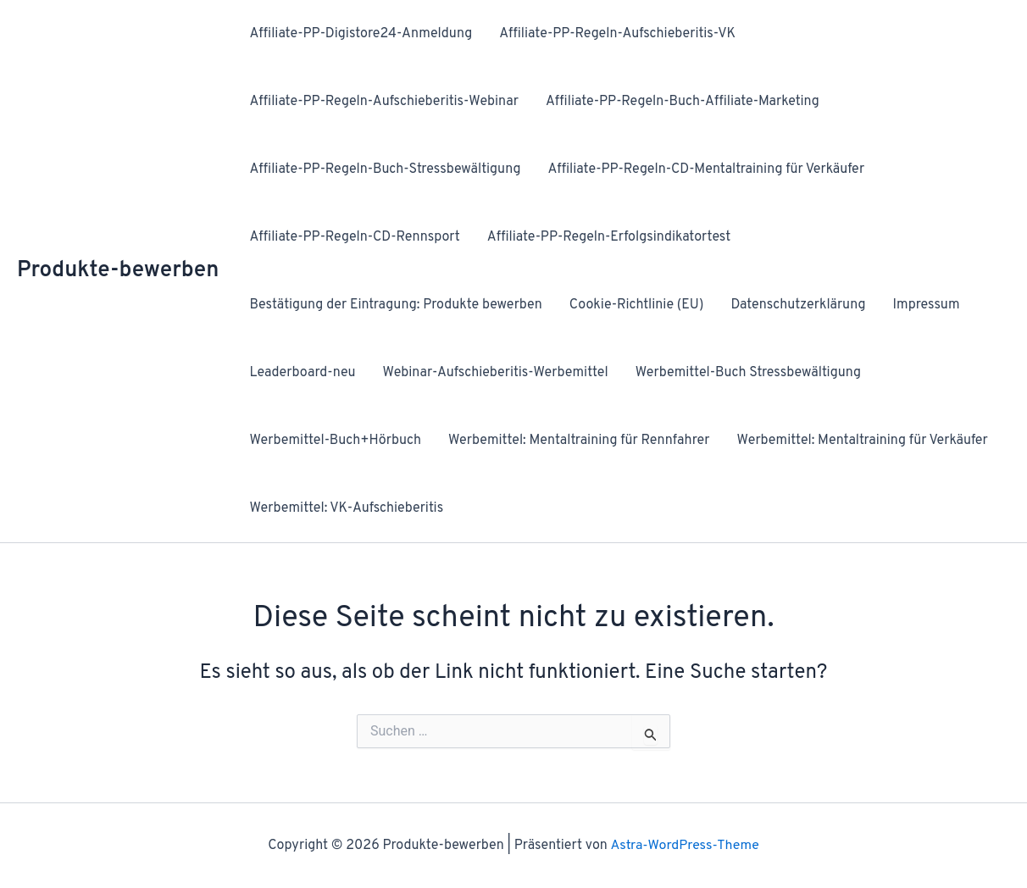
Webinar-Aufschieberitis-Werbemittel (495, 372)
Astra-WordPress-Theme (684, 845)
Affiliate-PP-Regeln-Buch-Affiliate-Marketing (682, 101)
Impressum (925, 305)
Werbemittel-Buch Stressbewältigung (748, 372)
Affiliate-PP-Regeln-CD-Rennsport (354, 237)
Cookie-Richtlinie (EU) (636, 305)
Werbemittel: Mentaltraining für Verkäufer (862, 440)
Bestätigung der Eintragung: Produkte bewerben (395, 305)
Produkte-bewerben (118, 271)
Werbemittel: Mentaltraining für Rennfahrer (579, 440)
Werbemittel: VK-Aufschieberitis (346, 508)
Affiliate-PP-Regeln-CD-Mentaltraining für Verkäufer (705, 169)
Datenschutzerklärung (797, 305)
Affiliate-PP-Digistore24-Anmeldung (360, 33)
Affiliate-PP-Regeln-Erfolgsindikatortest (608, 237)
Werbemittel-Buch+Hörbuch (334, 440)
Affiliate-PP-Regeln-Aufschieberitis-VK (617, 33)
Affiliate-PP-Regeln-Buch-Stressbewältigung (384, 169)
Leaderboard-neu (302, 372)
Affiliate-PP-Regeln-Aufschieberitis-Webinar (384, 101)
